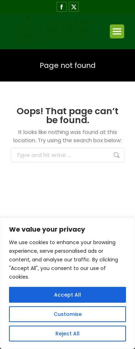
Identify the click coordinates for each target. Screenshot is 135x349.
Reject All (67, 333)
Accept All (67, 294)
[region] (67, 283)
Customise (68, 314)
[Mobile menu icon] (117, 31)
